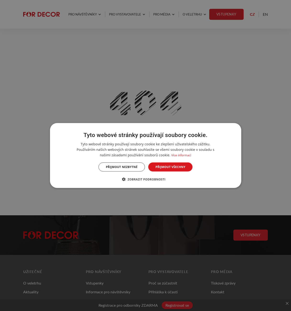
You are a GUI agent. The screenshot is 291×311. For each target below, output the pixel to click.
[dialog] (145, 155)
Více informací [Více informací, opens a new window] (181, 155)
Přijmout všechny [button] (170, 167)
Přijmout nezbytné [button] (122, 167)
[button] (145, 179)
